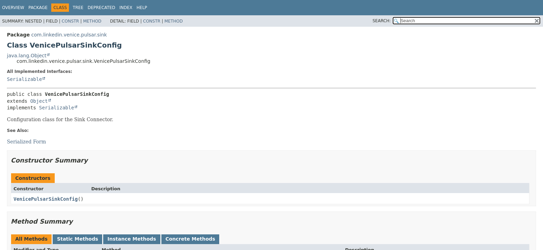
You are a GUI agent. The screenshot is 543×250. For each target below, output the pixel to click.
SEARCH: (382, 20)
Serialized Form (26, 141)
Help (141, 7)
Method (92, 21)
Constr (70, 21)
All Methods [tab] (31, 239)
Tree (78, 7)
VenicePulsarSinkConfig (46, 199)
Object (39, 101)
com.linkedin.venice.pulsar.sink (69, 35)
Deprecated (101, 7)
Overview (13, 7)
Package (37, 7)
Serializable (24, 79)
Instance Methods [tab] (131, 239)
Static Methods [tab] (77, 239)
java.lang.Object (26, 55)
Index (126, 7)
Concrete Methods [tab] (190, 239)
